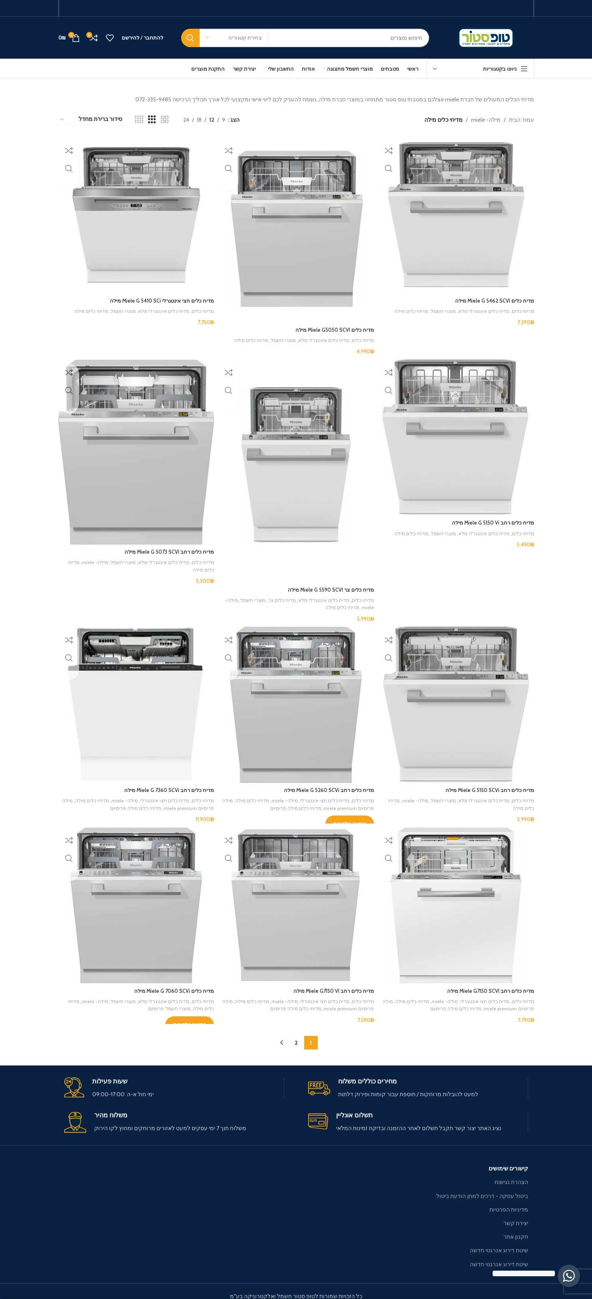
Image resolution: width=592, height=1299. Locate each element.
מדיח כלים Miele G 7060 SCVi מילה (169, 983)
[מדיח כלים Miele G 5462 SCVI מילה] (457, 214)
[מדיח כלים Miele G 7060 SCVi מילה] (135, 899)
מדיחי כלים (522, 308)
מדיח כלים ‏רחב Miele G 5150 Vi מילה (490, 518)
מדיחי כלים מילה (404, 308)
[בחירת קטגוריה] (234, 38)
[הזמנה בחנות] (90, 119)
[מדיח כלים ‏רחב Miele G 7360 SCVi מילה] (135, 699)
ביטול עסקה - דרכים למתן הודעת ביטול (482, 1186)
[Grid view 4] (139, 120)
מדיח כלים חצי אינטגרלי (320, 794)
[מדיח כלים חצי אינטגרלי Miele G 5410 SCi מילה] (135, 214)
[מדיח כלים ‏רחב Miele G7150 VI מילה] (296, 899)
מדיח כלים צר (275, 595)
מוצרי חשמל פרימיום (150, 1001)
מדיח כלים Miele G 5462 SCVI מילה (491, 297)
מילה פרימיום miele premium (340, 801)
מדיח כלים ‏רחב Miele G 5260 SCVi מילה (325, 783)
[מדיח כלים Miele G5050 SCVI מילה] (296, 228)
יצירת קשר (515, 1213)
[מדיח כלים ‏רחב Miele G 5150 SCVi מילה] (457, 699)
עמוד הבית (521, 119)
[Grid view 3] (152, 120)
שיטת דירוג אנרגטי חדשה (499, 1240)
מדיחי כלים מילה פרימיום (277, 801)
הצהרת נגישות (511, 1172)
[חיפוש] (305, 38)
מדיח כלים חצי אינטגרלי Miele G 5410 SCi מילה (156, 297)
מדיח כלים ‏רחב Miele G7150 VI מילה (329, 983)
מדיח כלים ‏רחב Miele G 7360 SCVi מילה (163, 783)
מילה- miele (486, 119)
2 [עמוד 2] (296, 1033)
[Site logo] (487, 37)
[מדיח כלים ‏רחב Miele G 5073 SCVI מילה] (135, 449)
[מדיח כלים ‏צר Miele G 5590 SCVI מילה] (296, 467)
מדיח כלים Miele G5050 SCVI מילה (330, 326)
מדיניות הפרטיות (508, 1200)
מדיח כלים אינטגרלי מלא (481, 308)
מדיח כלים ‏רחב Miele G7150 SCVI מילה (487, 983)
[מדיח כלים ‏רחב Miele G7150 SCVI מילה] (457, 899)
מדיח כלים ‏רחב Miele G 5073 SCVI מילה (163, 547)
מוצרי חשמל (437, 308)
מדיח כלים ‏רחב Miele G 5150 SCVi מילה (487, 783)
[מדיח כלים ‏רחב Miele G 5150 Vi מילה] (457, 434)
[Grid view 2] (164, 120)
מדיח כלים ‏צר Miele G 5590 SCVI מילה (326, 584)
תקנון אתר (515, 1227)
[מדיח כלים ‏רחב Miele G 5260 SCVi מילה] (296, 699)
